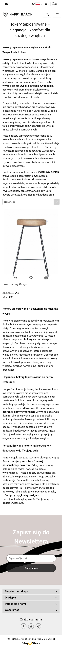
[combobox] (31, 202)
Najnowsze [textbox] (9, 202)
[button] (55, 4)
